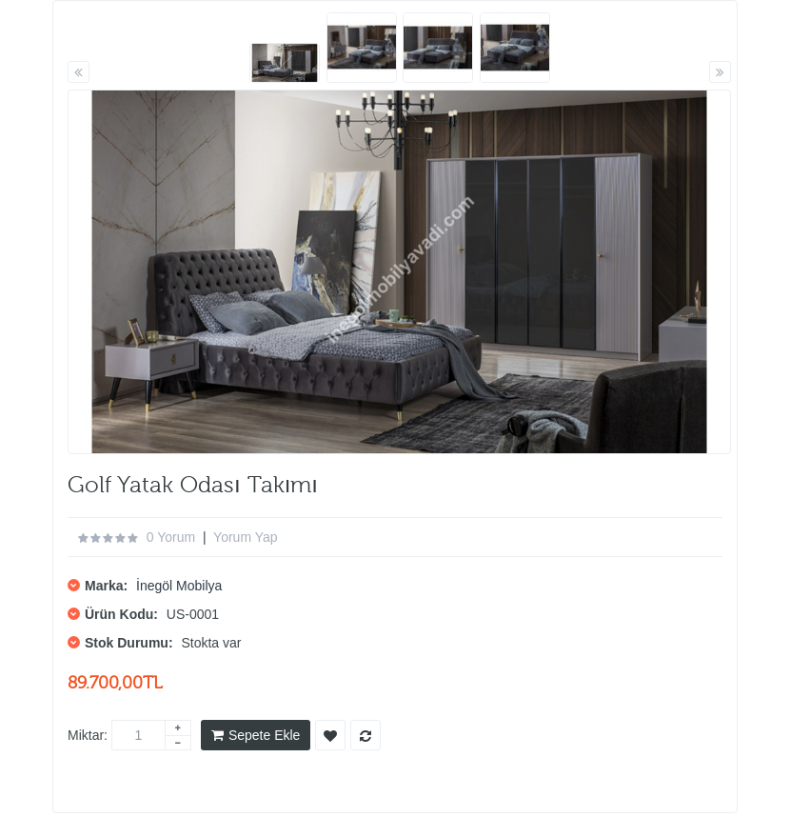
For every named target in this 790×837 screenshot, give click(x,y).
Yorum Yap (245, 537)
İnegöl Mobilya (179, 585)
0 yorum (171, 537)
